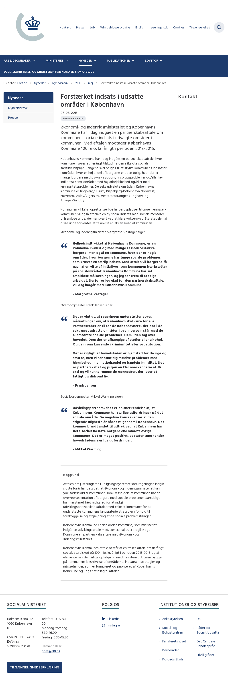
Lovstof (151, 60)
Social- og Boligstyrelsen (172, 630)
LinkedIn (114, 619)
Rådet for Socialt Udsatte (208, 630)
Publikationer (118, 60)
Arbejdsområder (17, 60)
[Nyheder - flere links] (94, 60)
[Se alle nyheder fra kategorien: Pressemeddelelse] (73, 118)
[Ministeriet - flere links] (66, 60)
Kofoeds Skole (172, 659)
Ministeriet (54, 60)
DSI (199, 619)
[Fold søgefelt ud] (219, 27)
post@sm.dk (51, 651)
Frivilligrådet (205, 655)
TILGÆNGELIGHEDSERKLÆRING (34, 667)
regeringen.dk (159, 27)
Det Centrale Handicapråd (206, 643)
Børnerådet (170, 650)
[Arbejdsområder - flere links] (33, 60)
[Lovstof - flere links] (160, 60)
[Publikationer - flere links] (132, 60)
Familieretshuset (174, 641)
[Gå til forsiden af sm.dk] (28, 27)
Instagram (115, 625)
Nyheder (85, 60)
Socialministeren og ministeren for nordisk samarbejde (49, 72)
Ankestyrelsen (172, 619)
